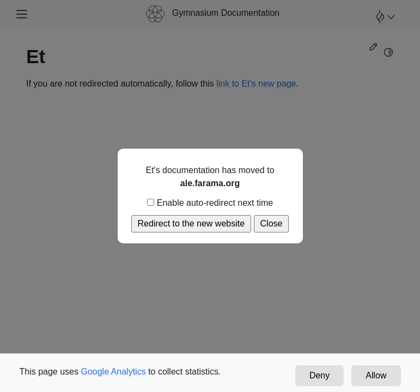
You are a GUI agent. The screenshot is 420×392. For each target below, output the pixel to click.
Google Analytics (113, 371)
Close (271, 223)
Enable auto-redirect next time (210, 202)
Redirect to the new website (191, 223)
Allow (376, 375)
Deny (319, 375)
